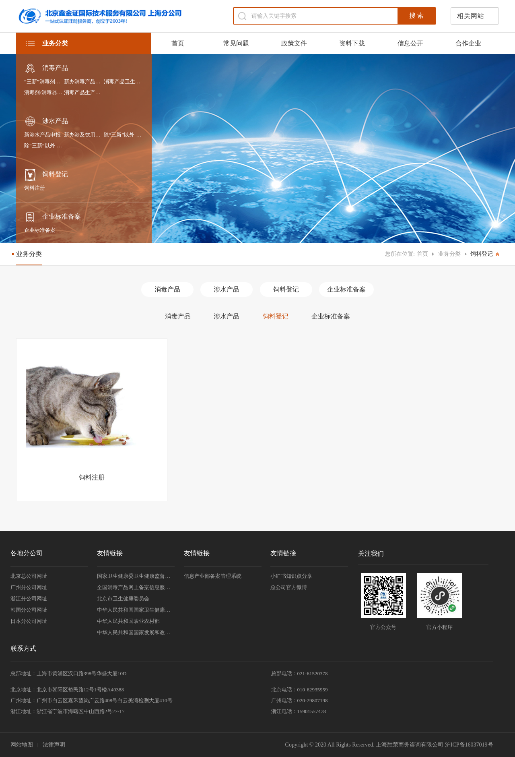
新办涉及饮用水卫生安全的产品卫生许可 (84, 135)
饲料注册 (34, 188)
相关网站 (470, 15)
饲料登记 (46, 175)
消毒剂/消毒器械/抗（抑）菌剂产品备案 (44, 92)
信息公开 (410, 43)
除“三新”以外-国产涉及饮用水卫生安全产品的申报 (44, 146)
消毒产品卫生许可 (124, 82)
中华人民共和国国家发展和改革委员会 (136, 632)
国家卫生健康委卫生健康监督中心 (136, 576)
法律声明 (54, 745)
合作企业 (468, 43)
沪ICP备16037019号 (469, 745)
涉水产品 (46, 122)
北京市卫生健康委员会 (123, 599)
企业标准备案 (52, 217)
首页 (177, 43)
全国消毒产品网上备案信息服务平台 (136, 587)
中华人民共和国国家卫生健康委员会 (136, 610)
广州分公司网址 (28, 587)
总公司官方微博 (288, 587)
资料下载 (352, 43)
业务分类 (449, 254)
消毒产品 (46, 68)
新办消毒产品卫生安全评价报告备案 (84, 82)
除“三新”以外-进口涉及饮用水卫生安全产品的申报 (124, 135)
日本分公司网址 (28, 621)
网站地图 (21, 745)
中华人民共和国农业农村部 (128, 621)
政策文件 (294, 43)
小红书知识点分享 (291, 576)
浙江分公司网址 (28, 599)
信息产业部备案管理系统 (212, 576)
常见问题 (236, 43)
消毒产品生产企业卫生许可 (84, 92)
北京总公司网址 (28, 576)
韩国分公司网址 (28, 610)
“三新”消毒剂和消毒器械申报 (44, 82)
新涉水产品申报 (42, 135)
